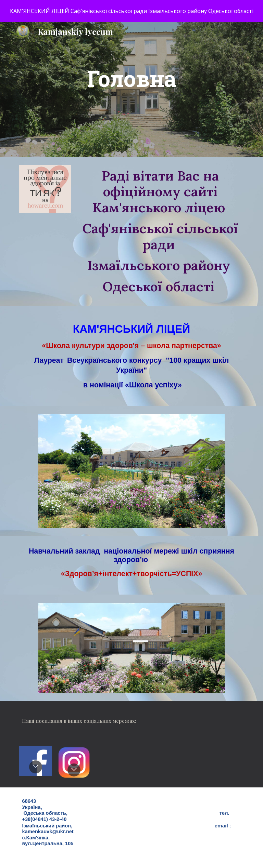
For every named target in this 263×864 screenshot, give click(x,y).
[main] (131, 89)
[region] (131, 11)
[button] (35, 766)
